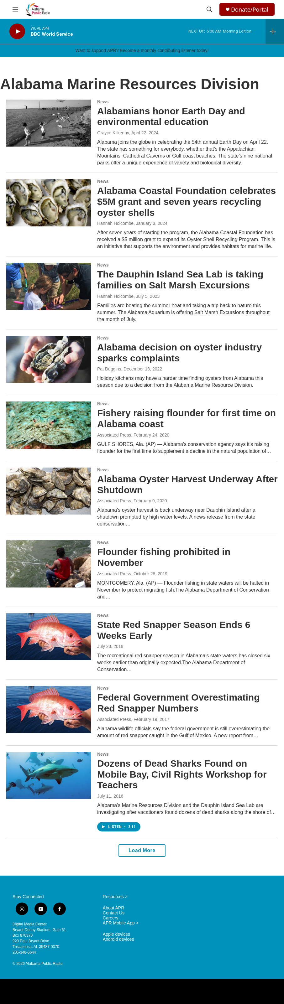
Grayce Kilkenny (113, 132)
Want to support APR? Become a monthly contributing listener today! (141, 50)
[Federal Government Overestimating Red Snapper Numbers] (48, 709)
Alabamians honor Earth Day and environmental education (171, 116)
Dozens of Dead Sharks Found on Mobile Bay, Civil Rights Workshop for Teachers (182, 774)
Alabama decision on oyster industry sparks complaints (179, 352)
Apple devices (116, 934)
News (103, 101)
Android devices (118, 939)
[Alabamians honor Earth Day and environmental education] (48, 123)
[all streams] (275, 31)
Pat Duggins (109, 368)
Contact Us (113, 913)
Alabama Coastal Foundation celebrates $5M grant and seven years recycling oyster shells (186, 201)
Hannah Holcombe (115, 223)
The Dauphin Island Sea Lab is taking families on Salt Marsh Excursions (180, 279)
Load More (142, 850)
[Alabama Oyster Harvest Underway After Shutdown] (48, 491)
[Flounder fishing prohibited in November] (48, 563)
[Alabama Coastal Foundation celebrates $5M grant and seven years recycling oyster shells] (48, 202)
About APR (113, 908)
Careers (110, 918)
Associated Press (114, 434)
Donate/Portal (249, 9)
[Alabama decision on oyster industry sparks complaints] (48, 359)
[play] (17, 31)
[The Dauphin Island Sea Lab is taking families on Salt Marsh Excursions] (48, 286)
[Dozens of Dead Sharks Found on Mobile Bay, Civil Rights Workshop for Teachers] (48, 775)
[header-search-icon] (209, 9)
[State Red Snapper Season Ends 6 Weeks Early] (48, 636)
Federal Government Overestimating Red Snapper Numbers (178, 702)
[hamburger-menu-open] (15, 9)
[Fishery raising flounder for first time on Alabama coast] (48, 424)
